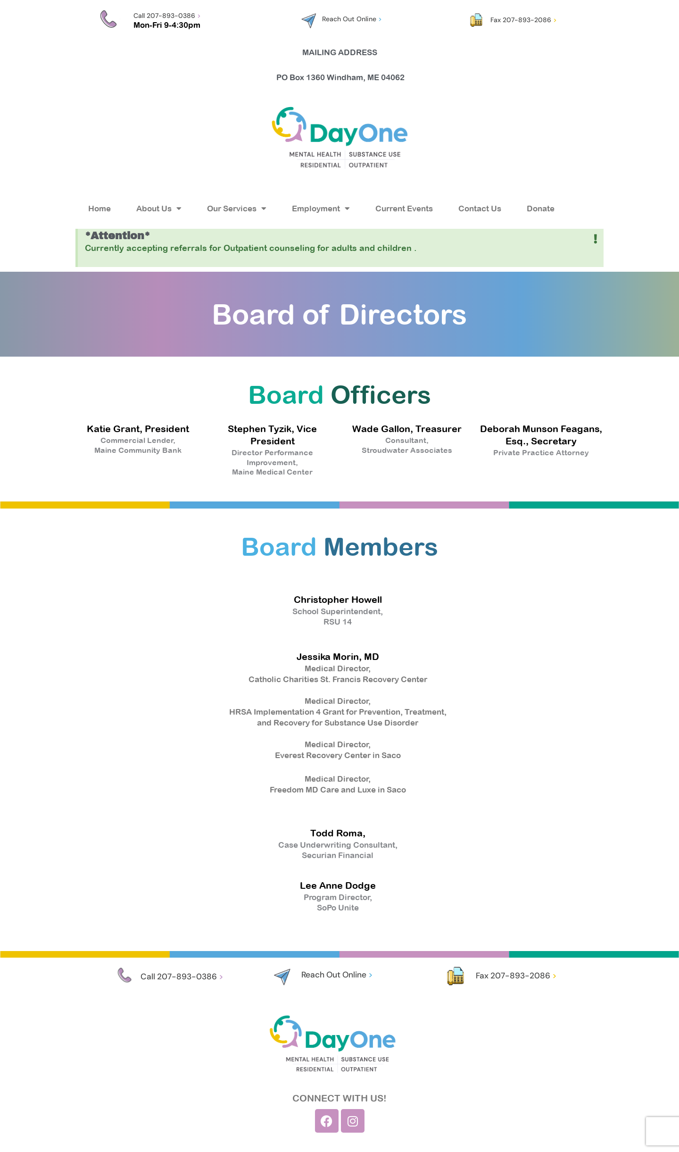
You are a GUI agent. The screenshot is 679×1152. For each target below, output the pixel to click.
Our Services (236, 208)
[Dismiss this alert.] (595, 240)
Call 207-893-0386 (167, 15)
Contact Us (479, 208)
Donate (541, 208)
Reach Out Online (352, 19)
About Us (159, 208)
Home (99, 208)
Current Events (404, 208)
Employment (321, 208)
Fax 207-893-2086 (523, 20)
